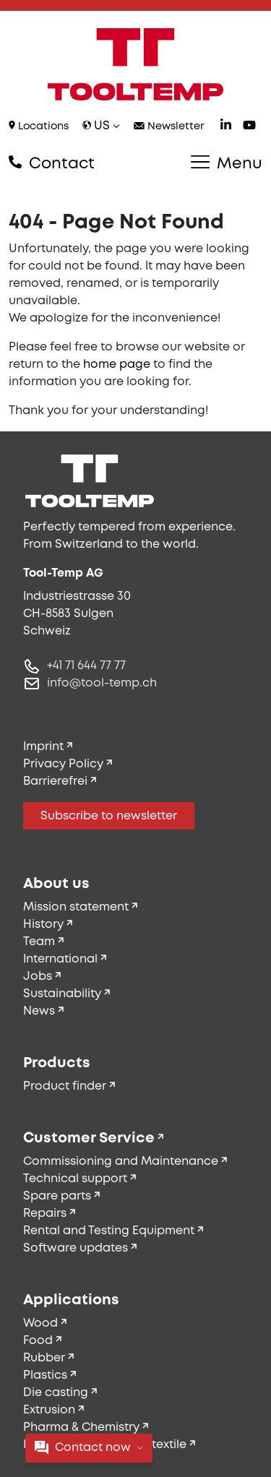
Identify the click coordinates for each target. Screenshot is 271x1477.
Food (38, 1340)
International (60, 959)
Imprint (43, 746)
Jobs (37, 976)
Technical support (75, 1179)
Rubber (44, 1358)
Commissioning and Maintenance (120, 1161)
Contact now (89, 1448)
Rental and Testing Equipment (108, 1231)
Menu (226, 163)
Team (39, 941)
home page (116, 364)
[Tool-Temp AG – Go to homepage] (135, 64)
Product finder (64, 1086)
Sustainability (62, 994)
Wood (40, 1323)
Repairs (44, 1213)
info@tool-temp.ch (102, 683)
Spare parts (57, 1196)
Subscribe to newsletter (108, 816)
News (39, 1011)
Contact (52, 163)
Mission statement (76, 907)
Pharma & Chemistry (81, 1427)
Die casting (55, 1392)
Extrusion (49, 1410)
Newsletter (169, 127)
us (101, 126)
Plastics (45, 1375)
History (43, 924)
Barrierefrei (55, 781)
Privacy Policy (63, 764)
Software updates (75, 1248)
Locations (39, 126)
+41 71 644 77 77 (86, 665)
